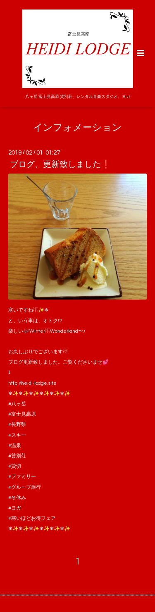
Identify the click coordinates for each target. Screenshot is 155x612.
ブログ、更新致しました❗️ (60, 164)
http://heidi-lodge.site (32, 383)
